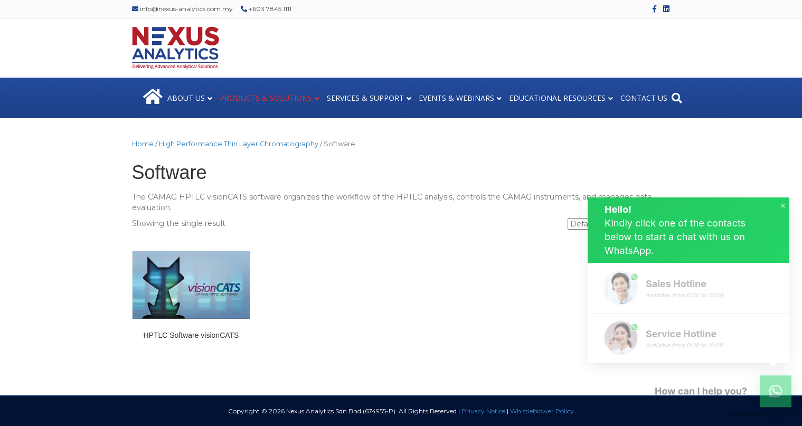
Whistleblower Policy (542, 411)
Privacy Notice (483, 411)
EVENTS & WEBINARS (456, 98)
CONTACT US (643, 98)
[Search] (676, 98)
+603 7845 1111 (266, 9)
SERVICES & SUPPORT (365, 98)
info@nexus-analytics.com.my (182, 9)
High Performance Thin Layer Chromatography (238, 144)
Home (143, 144)
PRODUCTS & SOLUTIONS (266, 98)
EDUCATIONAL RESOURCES (557, 98)
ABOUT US (186, 98)
